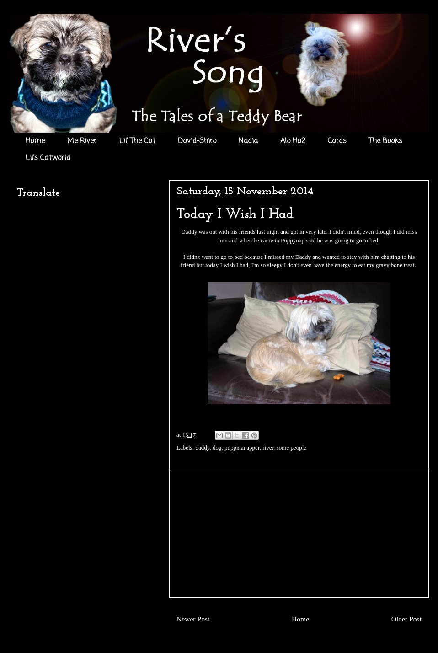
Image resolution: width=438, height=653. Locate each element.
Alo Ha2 (292, 141)
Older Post (406, 619)
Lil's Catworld (48, 158)
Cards (337, 141)
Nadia (248, 141)
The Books (385, 141)
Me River (82, 141)
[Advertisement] (299, 533)
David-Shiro (197, 141)
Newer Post (192, 619)
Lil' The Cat (137, 141)
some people (291, 447)
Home (35, 141)
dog (217, 447)
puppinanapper (242, 447)
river (267, 447)
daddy (203, 447)
